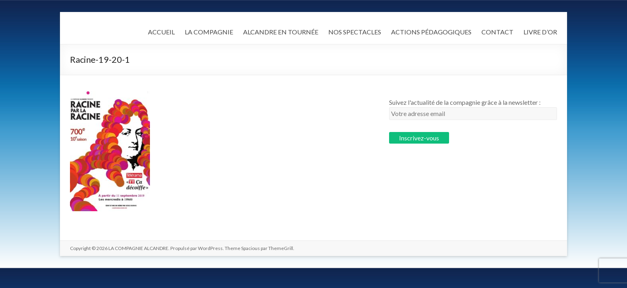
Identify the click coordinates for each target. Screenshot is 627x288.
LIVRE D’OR (540, 32)
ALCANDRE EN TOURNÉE (280, 32)
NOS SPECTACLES (354, 32)
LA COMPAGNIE (209, 32)
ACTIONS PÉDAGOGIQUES (431, 32)
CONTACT (497, 32)
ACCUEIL (161, 32)
